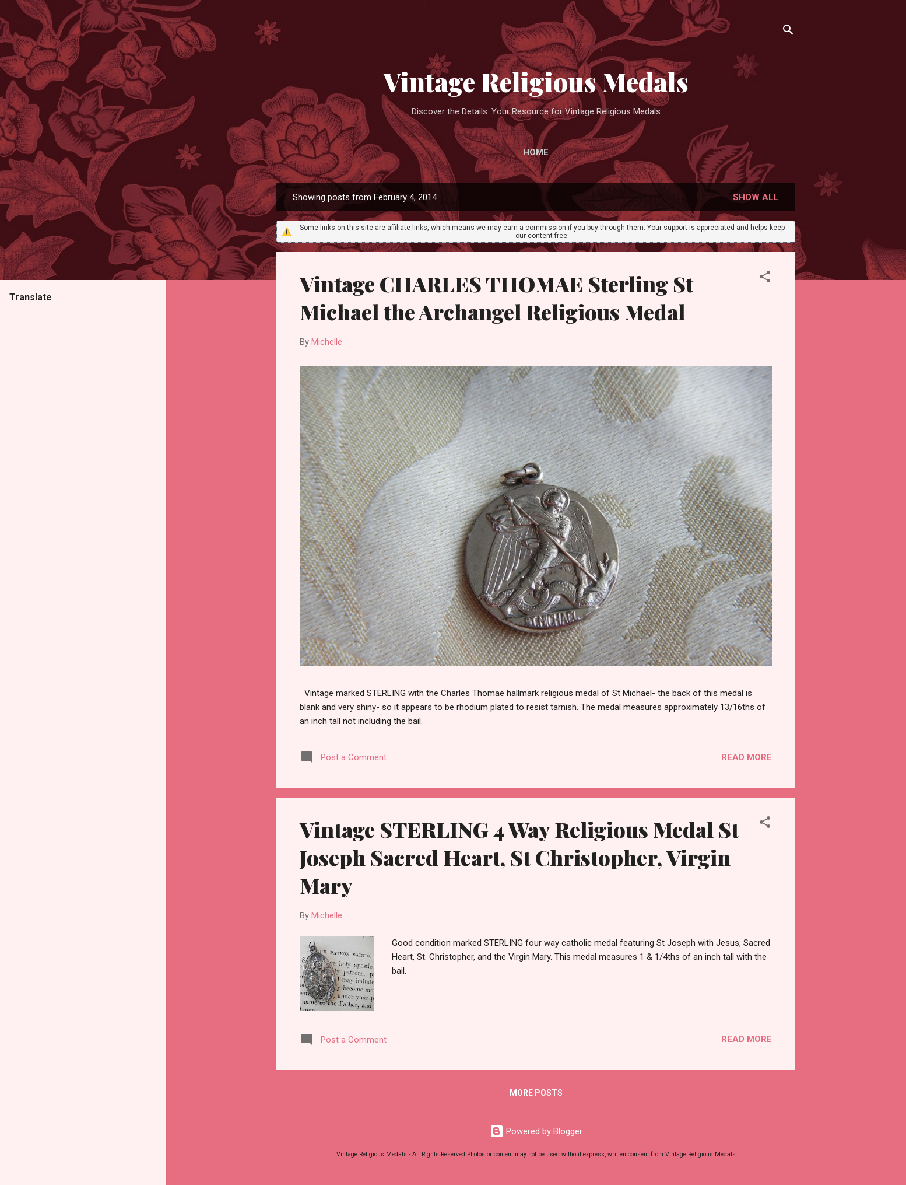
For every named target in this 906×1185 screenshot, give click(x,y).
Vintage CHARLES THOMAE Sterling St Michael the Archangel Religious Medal (496, 298)
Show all (756, 197)
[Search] (788, 32)
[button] (765, 279)
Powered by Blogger (536, 1131)
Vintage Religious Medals (536, 81)
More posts (536, 1092)
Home (536, 152)
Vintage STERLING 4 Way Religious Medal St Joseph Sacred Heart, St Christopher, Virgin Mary (519, 857)
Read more (746, 757)
